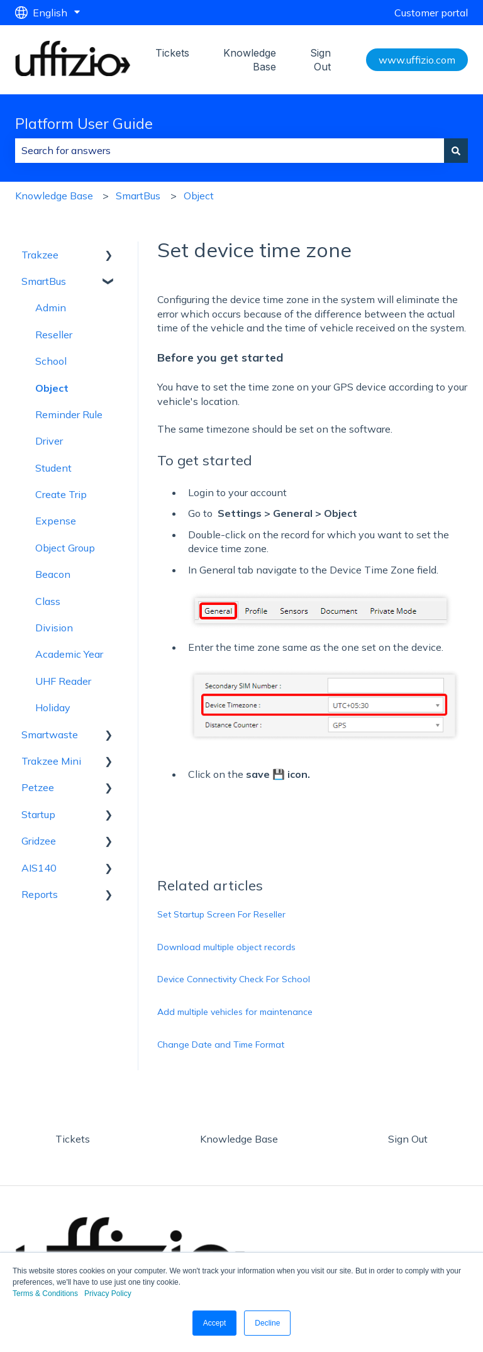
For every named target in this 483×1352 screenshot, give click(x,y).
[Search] (456, 150)
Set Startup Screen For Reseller (221, 914)
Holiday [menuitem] (52, 707)
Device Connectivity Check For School (233, 979)
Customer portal (431, 12)
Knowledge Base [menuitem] (239, 1139)
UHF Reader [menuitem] (63, 681)
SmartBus (138, 195)
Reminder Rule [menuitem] (69, 414)
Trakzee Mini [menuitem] (51, 761)
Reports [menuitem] (39, 894)
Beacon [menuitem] (52, 574)
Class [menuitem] (47, 601)
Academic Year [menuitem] (69, 654)
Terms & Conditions (45, 1293)
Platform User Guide (84, 123)
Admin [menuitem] (50, 307)
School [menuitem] (51, 361)
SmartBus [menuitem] (43, 281)
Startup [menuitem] (38, 814)
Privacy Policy (107, 1293)
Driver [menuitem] (49, 441)
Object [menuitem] (52, 388)
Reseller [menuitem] (53, 334)
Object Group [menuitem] (65, 547)
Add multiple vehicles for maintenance (235, 1011)
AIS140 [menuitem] (39, 868)
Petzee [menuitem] (37, 787)
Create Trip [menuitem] (61, 494)
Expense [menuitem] (55, 520)
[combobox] (229, 150)
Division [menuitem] (54, 627)
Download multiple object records (226, 947)
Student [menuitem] (53, 468)
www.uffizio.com (417, 59)
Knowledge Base (249, 60)
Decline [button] (267, 1323)
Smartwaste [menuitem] (49, 734)
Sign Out (320, 60)
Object (199, 195)
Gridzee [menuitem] (38, 840)
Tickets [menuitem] (72, 1139)
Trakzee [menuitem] (39, 254)
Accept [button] (214, 1323)
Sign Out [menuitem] (408, 1139)
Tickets (172, 53)
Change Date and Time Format (220, 1044)
